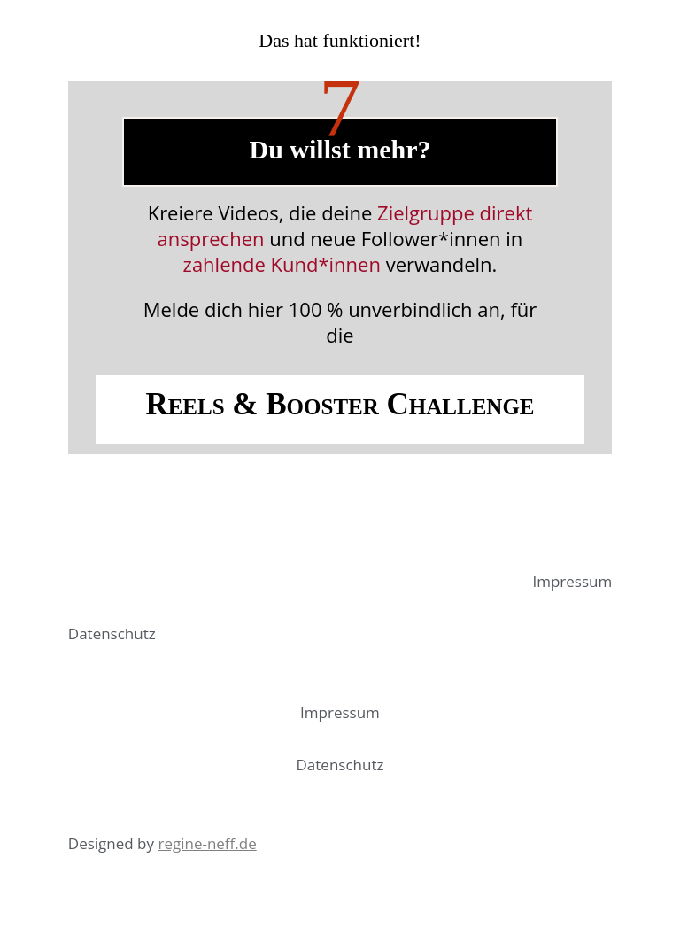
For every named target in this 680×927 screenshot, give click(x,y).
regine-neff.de (207, 843)
